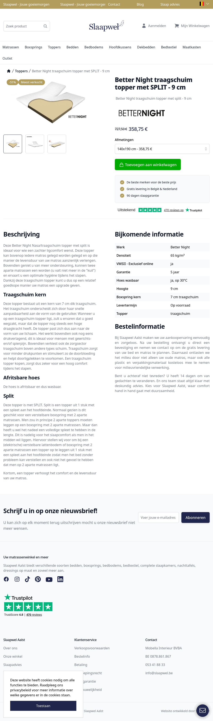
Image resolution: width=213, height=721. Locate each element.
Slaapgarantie (85, 681)
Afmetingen (124, 139)
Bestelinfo (82, 656)
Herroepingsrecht (88, 673)
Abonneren (196, 517)
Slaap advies (170, 4)
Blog (140, 4)
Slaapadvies (12, 664)
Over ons (10, 648)
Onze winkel (12, 656)
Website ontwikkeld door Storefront (185, 711)
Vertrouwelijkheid (88, 689)
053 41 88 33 (155, 664)
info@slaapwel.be (159, 673)
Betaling (80, 664)
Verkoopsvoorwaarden (92, 648)
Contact (114, 4)
